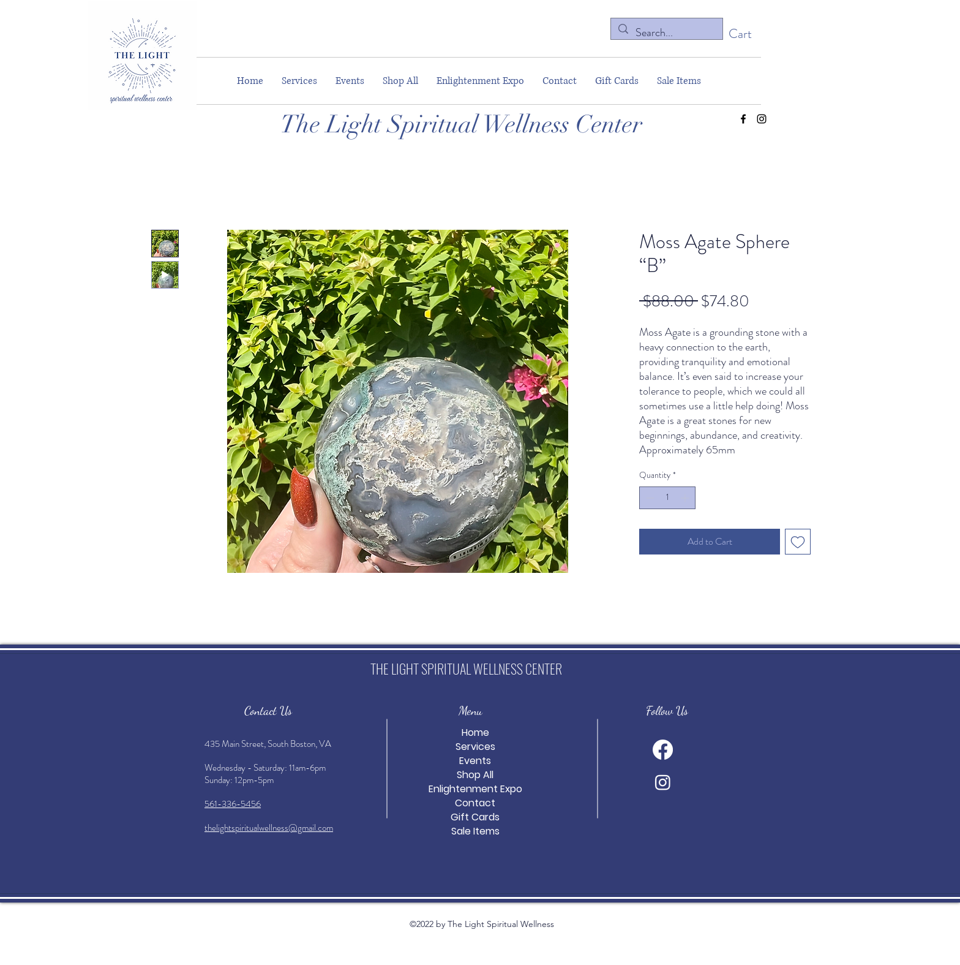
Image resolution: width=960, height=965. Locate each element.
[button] (751, 33)
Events (475, 761)
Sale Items (475, 831)
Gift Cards (475, 817)
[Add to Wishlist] (798, 541)
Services (475, 747)
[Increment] (686, 498)
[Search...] (666, 33)
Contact (475, 803)
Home (475, 732)
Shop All (475, 775)
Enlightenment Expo (475, 789)
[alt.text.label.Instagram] (762, 119)
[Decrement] (648, 498)
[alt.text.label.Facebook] (743, 119)
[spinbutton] (667, 498)
